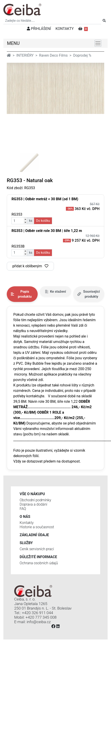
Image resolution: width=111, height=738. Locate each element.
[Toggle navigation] (98, 43)
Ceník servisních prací (37, 549)
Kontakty (27, 523)
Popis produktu (21, 294)
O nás (25, 516)
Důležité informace (38, 557)
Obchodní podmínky (35, 500)
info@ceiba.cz (39, 622)
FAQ (23, 508)
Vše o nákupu (32, 494)
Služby (26, 543)
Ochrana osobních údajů (39, 563)
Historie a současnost (37, 527)
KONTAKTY (65, 29)
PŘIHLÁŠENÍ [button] (39, 29)
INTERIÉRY (25, 55)
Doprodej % (82, 55)
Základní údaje (34, 535)
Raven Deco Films (53, 55)
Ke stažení (55, 291)
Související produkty (88, 294)
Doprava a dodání (33, 504)
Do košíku (43, 220)
